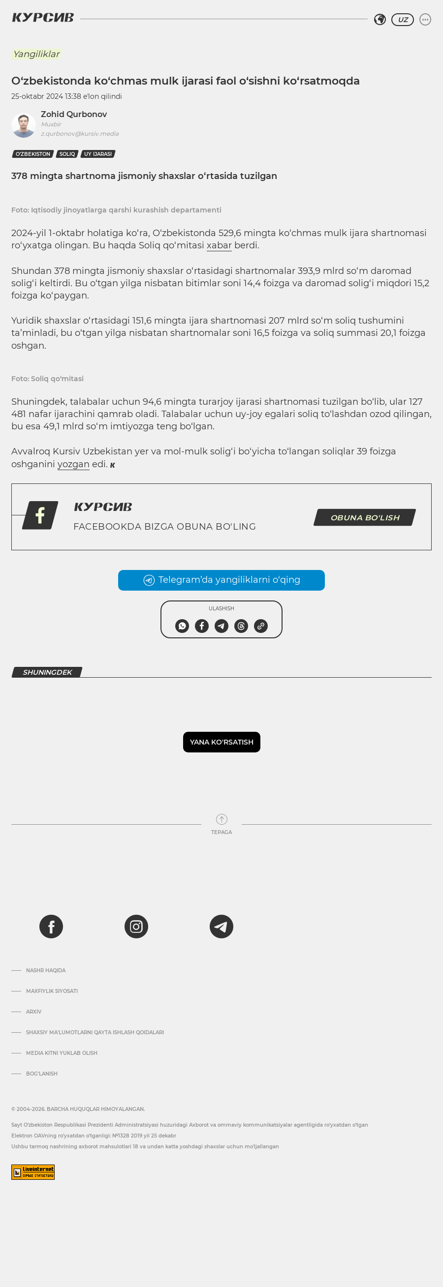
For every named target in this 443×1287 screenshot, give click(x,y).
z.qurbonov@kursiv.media (80, 133)
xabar (219, 245)
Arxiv (33, 1012)
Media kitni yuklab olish (61, 1053)
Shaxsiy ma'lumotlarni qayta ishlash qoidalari (95, 1033)
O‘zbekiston (33, 154)
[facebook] (51, 926)
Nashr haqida (45, 971)
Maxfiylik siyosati (52, 991)
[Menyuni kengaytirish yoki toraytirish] (425, 19)
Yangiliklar (36, 54)
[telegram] (221, 926)
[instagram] (136, 926)
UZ (403, 19)
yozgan (74, 464)
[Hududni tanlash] (380, 19)
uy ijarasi (98, 154)
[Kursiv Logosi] (42, 17)
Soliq (67, 154)
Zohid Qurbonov (74, 114)
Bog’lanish (42, 1074)
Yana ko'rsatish (221, 742)
